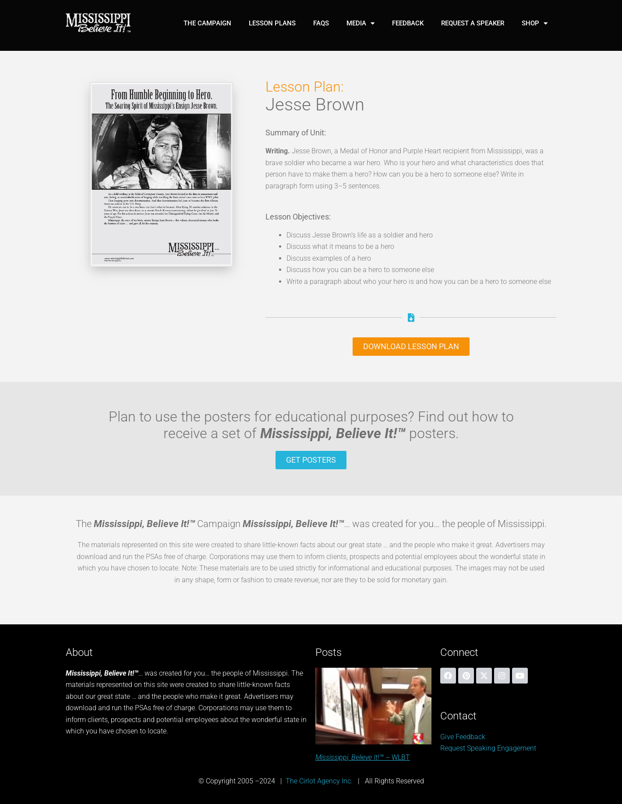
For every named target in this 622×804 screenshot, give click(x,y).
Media (360, 23)
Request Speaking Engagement (488, 748)
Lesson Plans (272, 23)
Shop (535, 23)
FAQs (321, 23)
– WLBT (362, 757)
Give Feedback (462, 737)
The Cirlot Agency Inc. (319, 781)
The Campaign (207, 23)
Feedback (408, 23)
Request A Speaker (472, 23)
